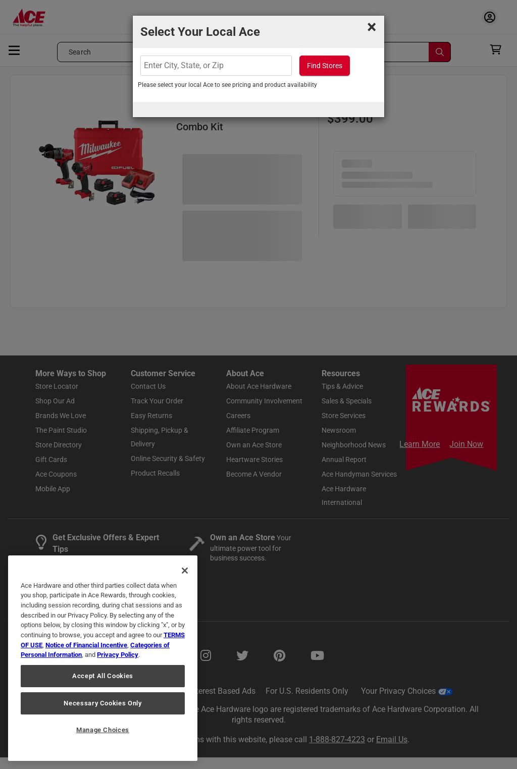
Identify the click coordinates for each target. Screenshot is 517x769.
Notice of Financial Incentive (86, 645)
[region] (102, 658)
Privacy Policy (117, 654)
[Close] (185, 570)
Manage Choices (102, 730)
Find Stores (324, 66)
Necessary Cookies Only (102, 703)
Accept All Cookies (102, 676)
